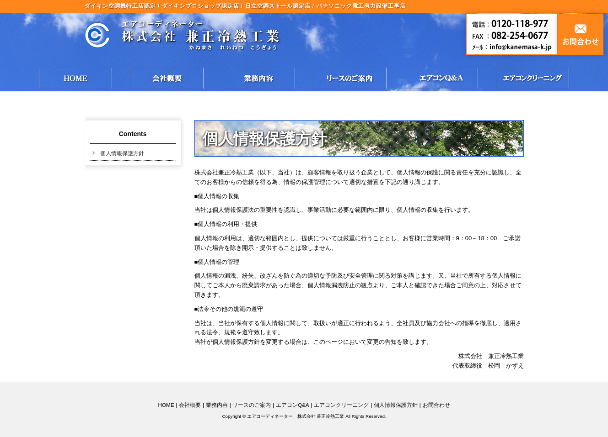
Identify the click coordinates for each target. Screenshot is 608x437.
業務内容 (217, 405)
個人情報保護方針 (122, 153)
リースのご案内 (251, 405)
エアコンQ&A (292, 405)
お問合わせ (436, 405)
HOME (166, 405)
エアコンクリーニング (341, 405)
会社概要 (190, 405)
